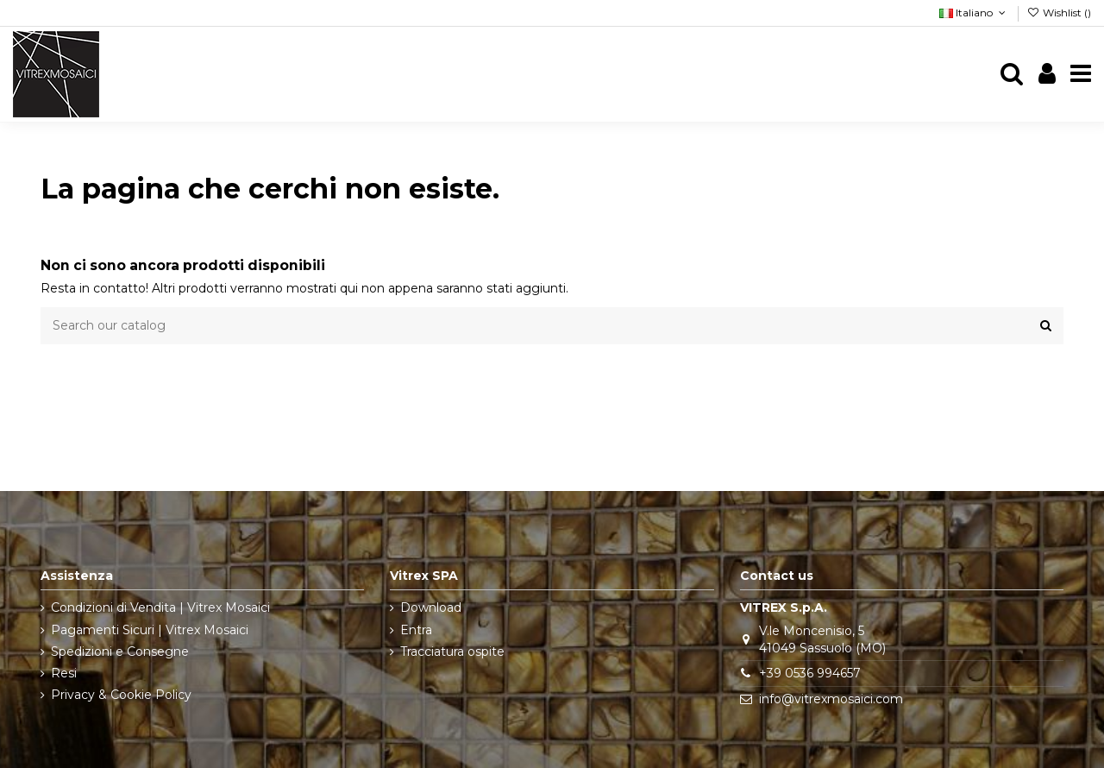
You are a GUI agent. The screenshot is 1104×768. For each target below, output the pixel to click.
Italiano (973, 12)
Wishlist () (1059, 12)
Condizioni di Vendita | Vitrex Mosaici (160, 607)
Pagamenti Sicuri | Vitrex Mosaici (149, 630)
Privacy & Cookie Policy (121, 694)
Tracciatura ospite (452, 651)
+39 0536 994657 (810, 673)
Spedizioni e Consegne (120, 651)
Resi (64, 673)
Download (430, 607)
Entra (416, 630)
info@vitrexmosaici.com (831, 699)
